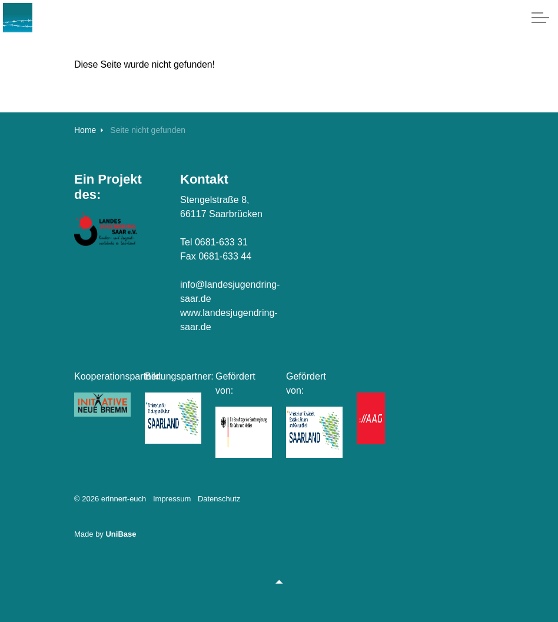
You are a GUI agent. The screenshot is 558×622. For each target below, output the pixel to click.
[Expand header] (540, 17)
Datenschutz (219, 498)
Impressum (172, 498)
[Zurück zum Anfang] (279, 582)
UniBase (120, 534)
